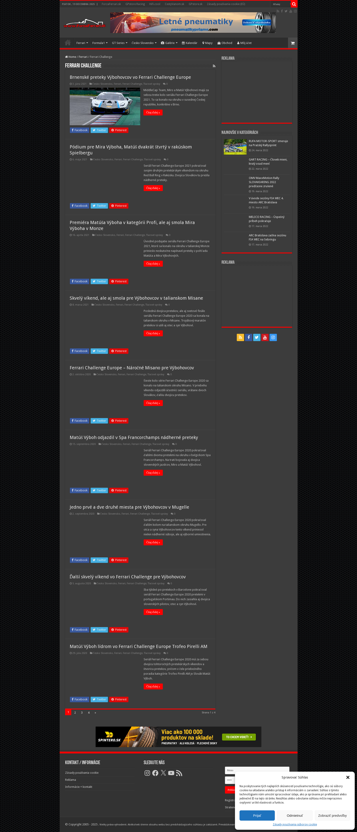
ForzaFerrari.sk (111, 4)
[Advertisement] (257, 92)
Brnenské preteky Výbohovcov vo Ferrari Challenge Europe (130, 77)
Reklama (70, 779)
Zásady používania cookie (82, 772)
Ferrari (80, 43)
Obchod (224, 43)
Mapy (207, 43)
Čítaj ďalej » (153, 112)
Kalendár (189, 43)
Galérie (168, 43)
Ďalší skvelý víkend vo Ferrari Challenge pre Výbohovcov (128, 576)
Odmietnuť (295, 815)
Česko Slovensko (143, 43)
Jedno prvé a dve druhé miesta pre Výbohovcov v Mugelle (129, 507)
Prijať (257, 815)
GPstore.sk (195, 4)
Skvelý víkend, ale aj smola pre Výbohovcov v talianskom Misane (136, 298)
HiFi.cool (154, 4)
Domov (68, 42)
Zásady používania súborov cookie (295, 824)
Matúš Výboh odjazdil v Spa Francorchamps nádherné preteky (134, 437)
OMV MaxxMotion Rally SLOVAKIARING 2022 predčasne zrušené (264, 182)
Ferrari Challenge (132, 83)
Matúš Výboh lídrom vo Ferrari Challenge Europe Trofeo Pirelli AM (139, 646)
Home (70, 57)
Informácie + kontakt (78, 787)
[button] (348, 777)
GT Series (118, 43)
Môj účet (244, 43)
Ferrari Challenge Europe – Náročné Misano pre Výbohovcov (132, 367)
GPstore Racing (135, 4)
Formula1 (98, 43)
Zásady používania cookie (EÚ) (226, 4)
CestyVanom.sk (174, 4)
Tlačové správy (151, 83)
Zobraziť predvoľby (332, 815)
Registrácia (232, 800)
